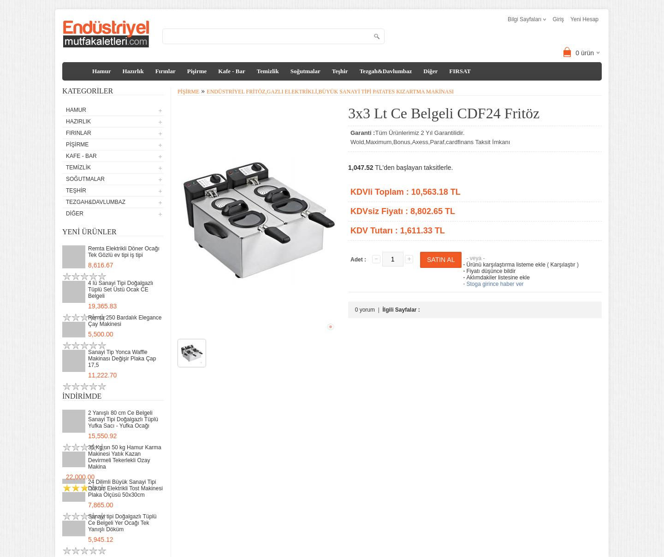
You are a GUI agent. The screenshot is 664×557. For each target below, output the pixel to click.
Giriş (558, 19)
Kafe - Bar (231, 71)
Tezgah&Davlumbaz (386, 71)
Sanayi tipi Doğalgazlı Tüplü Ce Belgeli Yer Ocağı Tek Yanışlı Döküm (122, 523)
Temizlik (268, 71)
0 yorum (365, 310)
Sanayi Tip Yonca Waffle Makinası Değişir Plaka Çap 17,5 (122, 358)
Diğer (430, 71)
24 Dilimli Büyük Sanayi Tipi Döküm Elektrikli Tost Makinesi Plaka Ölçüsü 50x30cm (125, 488)
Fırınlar (165, 71)
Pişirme (197, 71)
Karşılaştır (563, 264)
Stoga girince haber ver (492, 284)
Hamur (101, 71)
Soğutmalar (305, 71)
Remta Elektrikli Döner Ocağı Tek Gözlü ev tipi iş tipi (124, 251)
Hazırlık (132, 71)
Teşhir (340, 71)
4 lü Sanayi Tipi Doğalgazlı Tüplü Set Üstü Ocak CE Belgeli (120, 289)
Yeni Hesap (584, 19)
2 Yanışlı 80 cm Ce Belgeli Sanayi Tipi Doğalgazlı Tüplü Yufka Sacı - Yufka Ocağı (123, 419)
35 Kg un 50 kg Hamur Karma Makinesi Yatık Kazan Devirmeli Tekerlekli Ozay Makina (124, 457)
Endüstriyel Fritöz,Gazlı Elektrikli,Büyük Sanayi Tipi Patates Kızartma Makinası (330, 91)
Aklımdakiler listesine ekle (495, 277)
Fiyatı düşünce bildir (489, 271)
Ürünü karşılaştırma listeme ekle (503, 264)
